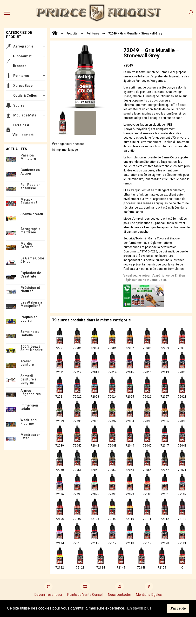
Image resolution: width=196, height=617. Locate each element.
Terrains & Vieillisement (23, 130)
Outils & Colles (25, 95)
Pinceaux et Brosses (22, 61)
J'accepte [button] (178, 608)
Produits (72, 33)
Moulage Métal (25, 115)
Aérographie (23, 46)
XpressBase (23, 86)
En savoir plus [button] (139, 608)
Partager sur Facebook (68, 144)
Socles (18, 105)
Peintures (21, 76)
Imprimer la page (65, 149)
